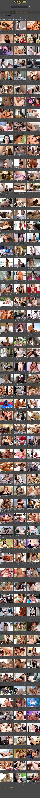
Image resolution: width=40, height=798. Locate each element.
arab (28, 17)
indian (11, 17)
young (16, 19)
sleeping (24, 17)
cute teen (17, 17)
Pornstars (17, 12)
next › (11, 787)
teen (14, 17)
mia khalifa (26, 19)
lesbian (36, 17)
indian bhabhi (20, 19)
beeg (21, 17)
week (15, 15)
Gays (22, 12)
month (12, 15)
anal (6, 19)
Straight (12, 12)
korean (9, 19)
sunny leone (2, 19)
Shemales (27, 12)
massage (32, 17)
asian (13, 19)
